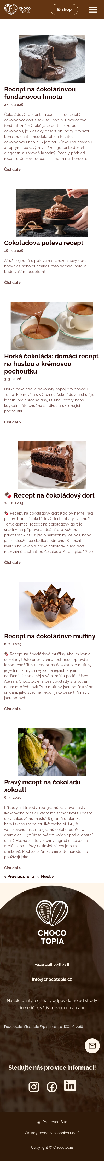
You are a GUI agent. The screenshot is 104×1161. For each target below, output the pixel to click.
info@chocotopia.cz (52, 979)
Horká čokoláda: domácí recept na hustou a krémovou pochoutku (51, 363)
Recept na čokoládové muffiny (49, 636)
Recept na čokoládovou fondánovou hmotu (40, 93)
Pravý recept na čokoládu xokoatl (42, 786)
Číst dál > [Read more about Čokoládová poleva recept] (12, 283)
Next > (47, 876)
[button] (93, 10)
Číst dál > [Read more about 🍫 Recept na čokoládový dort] (12, 563)
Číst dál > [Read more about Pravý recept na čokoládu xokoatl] (12, 868)
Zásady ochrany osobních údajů (52, 1133)
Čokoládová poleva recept (43, 243)
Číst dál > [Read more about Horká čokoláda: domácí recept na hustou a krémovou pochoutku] (12, 422)
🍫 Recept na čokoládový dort (49, 495)
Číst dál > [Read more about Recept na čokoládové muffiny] (12, 709)
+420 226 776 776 (52, 964)
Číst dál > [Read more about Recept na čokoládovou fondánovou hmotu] (12, 169)
